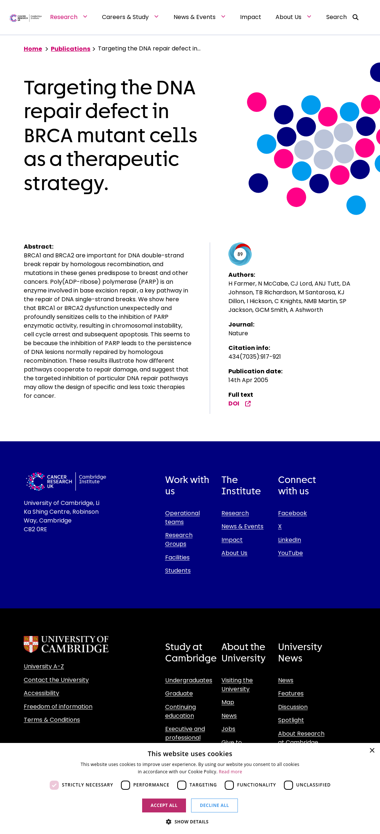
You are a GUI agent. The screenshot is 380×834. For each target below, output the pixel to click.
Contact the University (56, 680)
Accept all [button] (164, 805)
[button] (190, 821)
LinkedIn (289, 540)
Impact (232, 540)
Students (178, 570)
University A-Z (44, 666)
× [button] (372, 751)
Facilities (177, 557)
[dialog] (190, 788)
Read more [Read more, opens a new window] (230, 772)
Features (291, 693)
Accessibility (41, 693)
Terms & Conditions (52, 720)
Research (235, 513)
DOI (239, 403)
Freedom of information (58, 706)
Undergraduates (188, 680)
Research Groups (179, 539)
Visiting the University (237, 684)
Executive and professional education (185, 738)
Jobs (228, 729)
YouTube (290, 553)
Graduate (179, 693)
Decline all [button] (214, 805)
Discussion (293, 707)
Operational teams (182, 517)
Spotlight (291, 720)
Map (227, 702)
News (229, 716)
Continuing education (180, 711)
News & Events (242, 526)
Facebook (292, 513)
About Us (234, 553)
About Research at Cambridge (301, 738)
